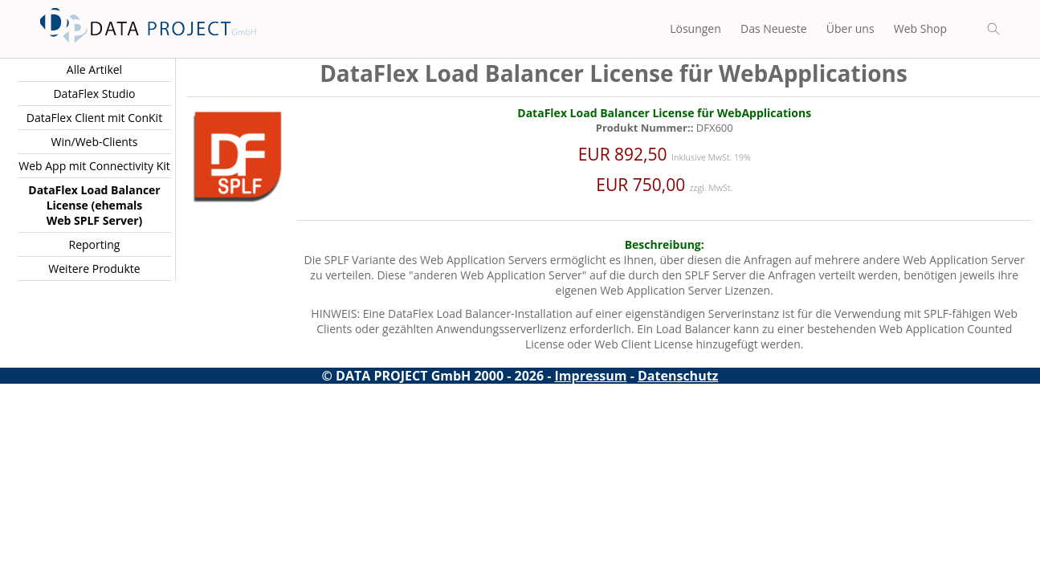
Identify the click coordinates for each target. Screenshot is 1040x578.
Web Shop (920, 28)
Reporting (94, 244)
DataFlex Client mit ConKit (94, 117)
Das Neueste (773, 28)
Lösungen (695, 28)
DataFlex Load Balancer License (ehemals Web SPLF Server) (94, 205)
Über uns (850, 28)
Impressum (591, 376)
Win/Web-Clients (94, 141)
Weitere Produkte (94, 268)
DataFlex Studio (94, 93)
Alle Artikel (94, 69)
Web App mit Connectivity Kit (94, 165)
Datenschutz (678, 376)
